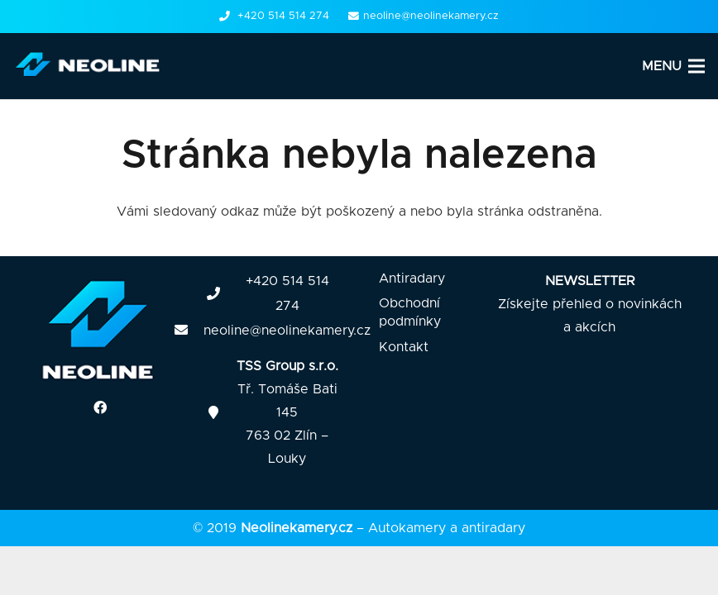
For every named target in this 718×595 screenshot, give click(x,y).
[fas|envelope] (189, 330)
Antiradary (412, 278)
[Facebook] (100, 407)
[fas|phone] (221, 294)
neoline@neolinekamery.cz (287, 330)
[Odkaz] (91, 66)
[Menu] (673, 66)
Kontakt (403, 347)
